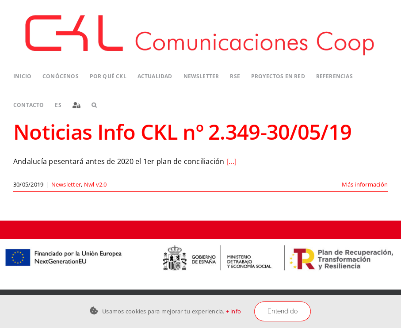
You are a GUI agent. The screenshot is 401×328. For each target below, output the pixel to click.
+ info (233, 311)
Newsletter (66, 184)
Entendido (282, 311)
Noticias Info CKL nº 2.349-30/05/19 (182, 131)
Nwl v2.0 (95, 184)
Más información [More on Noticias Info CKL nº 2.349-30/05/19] (365, 184)
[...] (231, 161)
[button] (94, 105)
